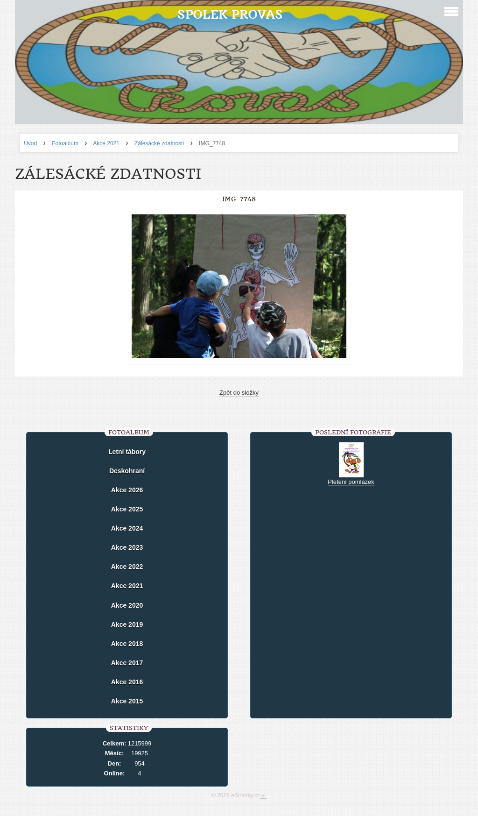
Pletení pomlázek (351, 481)
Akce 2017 (127, 663)
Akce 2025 (127, 509)
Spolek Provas (229, 14)
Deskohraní (127, 471)
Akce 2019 (127, 624)
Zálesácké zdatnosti (159, 143)
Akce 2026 (127, 490)
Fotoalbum (65, 143)
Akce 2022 (127, 566)
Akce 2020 (127, 605)
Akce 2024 (127, 528)
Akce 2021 (106, 143)
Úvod (30, 143)
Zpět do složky (239, 392)
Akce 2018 (127, 643)
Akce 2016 (127, 682)
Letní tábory (127, 451)
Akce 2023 (127, 547)
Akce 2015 (127, 701)
